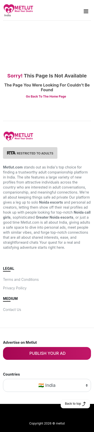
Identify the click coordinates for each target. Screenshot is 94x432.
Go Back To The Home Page (46, 96)
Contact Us (12, 309)
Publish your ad (47, 353)
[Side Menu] (86, 10)
